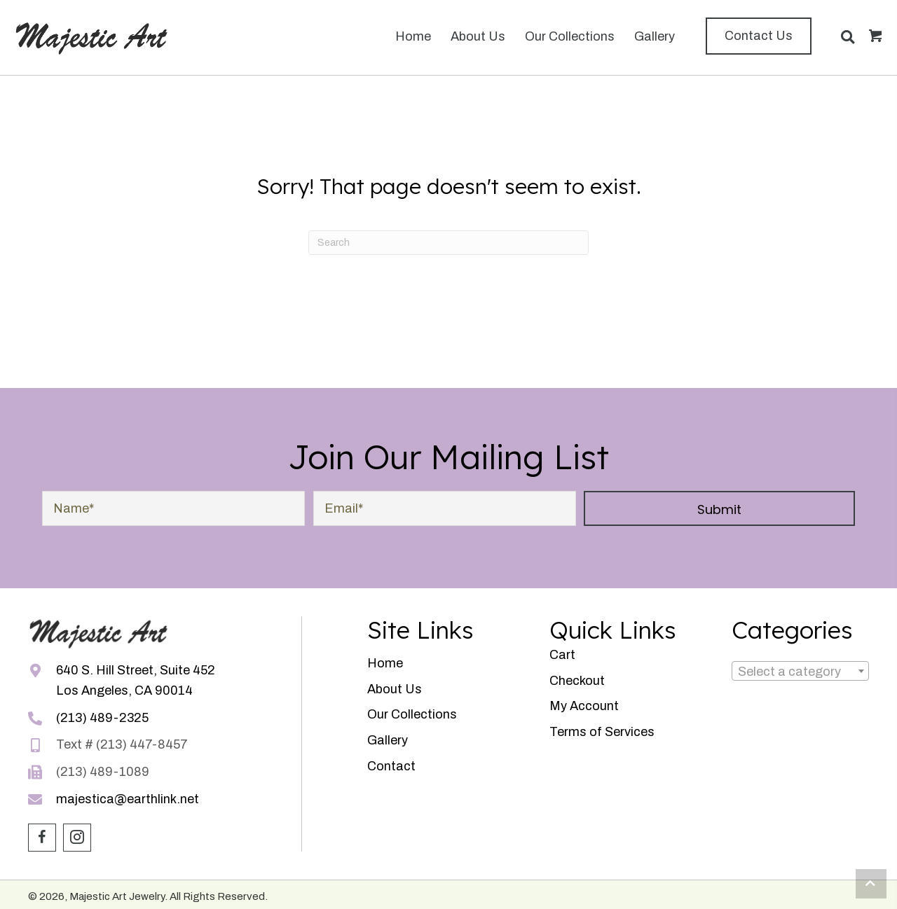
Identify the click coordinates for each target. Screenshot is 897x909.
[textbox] (800, 672)
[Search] (448, 242)
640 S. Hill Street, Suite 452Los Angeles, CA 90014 (135, 680)
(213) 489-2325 (102, 718)
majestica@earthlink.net (127, 799)
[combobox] (800, 671)
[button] (759, 36)
